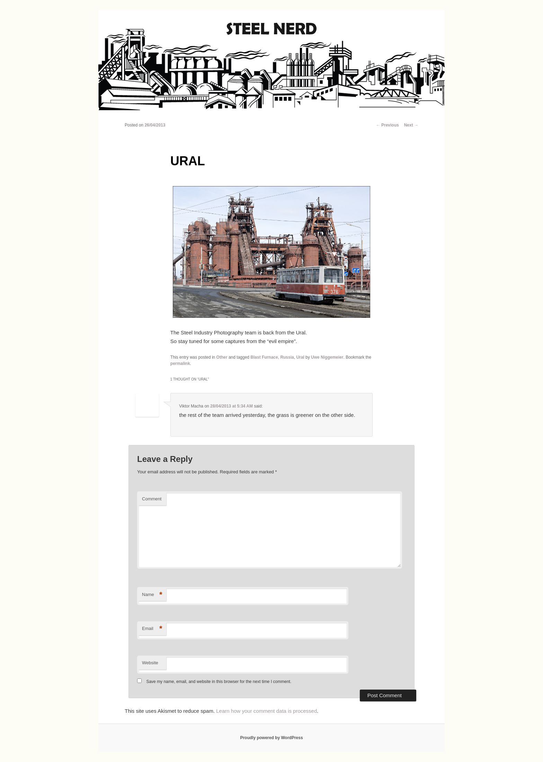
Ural (300, 357)
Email (152, 629)
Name (152, 595)
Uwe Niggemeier (327, 357)
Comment (151, 498)
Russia (287, 357)
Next (411, 125)
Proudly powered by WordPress (271, 737)
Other (222, 357)
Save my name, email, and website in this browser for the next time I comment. (218, 681)
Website (150, 662)
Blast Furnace (264, 357)
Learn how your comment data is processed (266, 711)
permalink (180, 363)
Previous (387, 125)
